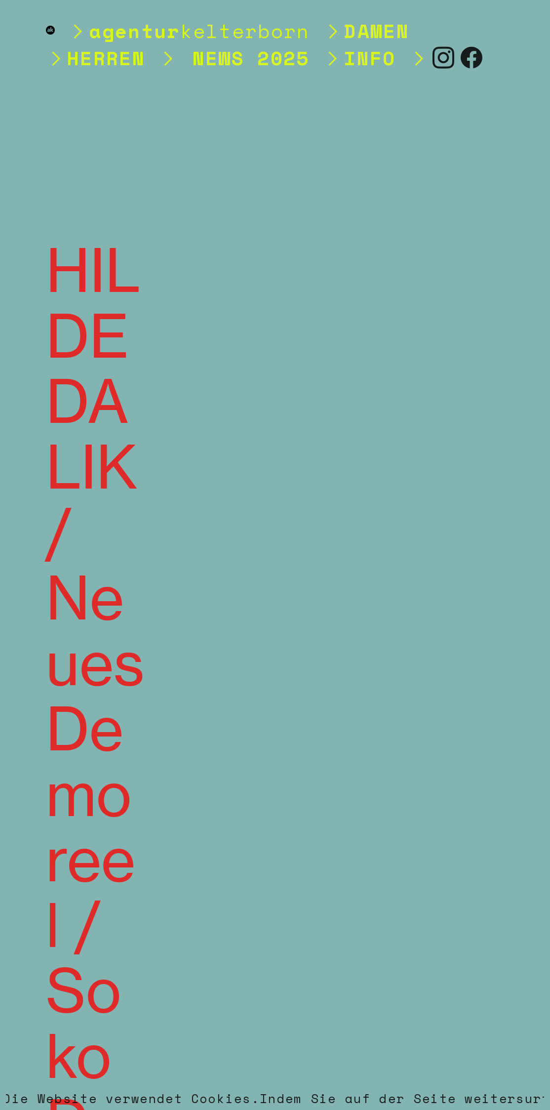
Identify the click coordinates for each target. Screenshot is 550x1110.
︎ (472, 57)
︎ (444, 57)
